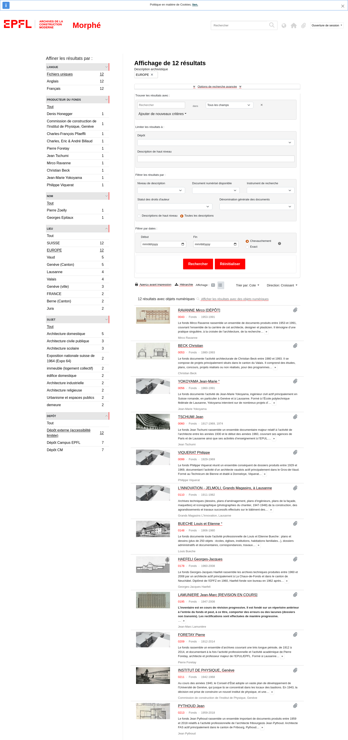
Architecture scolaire (75, 349)
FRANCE (75, 294)
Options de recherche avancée (217, 86)
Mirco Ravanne (75, 164)
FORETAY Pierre (191, 635)
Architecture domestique (75, 334)
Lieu (50, 228)
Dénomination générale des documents (244, 199)
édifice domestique (75, 376)
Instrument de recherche (262, 183)
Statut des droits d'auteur (153, 199)
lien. (195, 4)
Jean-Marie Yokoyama (75, 178)
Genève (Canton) (75, 265)
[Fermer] (343, 6)
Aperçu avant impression (153, 284)
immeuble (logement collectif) (75, 369)
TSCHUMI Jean (190, 417)
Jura (75, 309)
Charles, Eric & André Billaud (75, 142)
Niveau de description (151, 183)
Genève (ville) (75, 287)
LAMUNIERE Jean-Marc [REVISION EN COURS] (217, 595)
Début (145, 237)
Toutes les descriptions (199, 215)
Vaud (75, 258)
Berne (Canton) (75, 302)
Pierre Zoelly (75, 211)
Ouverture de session (326, 25)
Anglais (75, 82)
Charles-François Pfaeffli (75, 134)
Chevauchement (260, 241)
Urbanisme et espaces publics (75, 398)
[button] (294, 25)
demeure (75, 405)
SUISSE (75, 244)
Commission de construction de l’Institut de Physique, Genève (75, 123)
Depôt (51, 416)
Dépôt (141, 135)
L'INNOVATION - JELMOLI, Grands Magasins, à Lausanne (225, 488)
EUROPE (75, 251)
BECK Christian (190, 346)
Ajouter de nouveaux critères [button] (161, 114)
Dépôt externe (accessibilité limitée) (75, 432)
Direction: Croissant (281, 285)
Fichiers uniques (75, 75)
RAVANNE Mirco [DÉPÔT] (199, 310)
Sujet (51, 319)
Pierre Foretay (75, 149)
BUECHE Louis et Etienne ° (200, 524)
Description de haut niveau (154, 151)
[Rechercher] (239, 25)
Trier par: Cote (246, 285)
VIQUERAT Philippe (194, 452)
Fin (195, 237)
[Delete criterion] (262, 105)
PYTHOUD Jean (191, 706)
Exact (253, 246)
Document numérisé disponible (212, 183)
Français (75, 89)
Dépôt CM (75, 450)
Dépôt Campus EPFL (75, 443)
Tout (50, 107)
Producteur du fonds (64, 99)
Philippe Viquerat (75, 185)
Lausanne (75, 272)
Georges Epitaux (75, 218)
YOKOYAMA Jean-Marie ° (199, 381)
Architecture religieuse (75, 391)
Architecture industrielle (75, 383)
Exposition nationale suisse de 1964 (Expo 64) (75, 358)
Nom (50, 196)
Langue (52, 67)
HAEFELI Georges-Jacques (200, 559)
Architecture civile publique (75, 342)
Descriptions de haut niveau (159, 215)
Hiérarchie (184, 284)
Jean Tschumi (75, 156)
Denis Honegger (75, 114)
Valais (75, 280)
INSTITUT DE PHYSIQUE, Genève (206, 670)
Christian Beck (75, 171)
